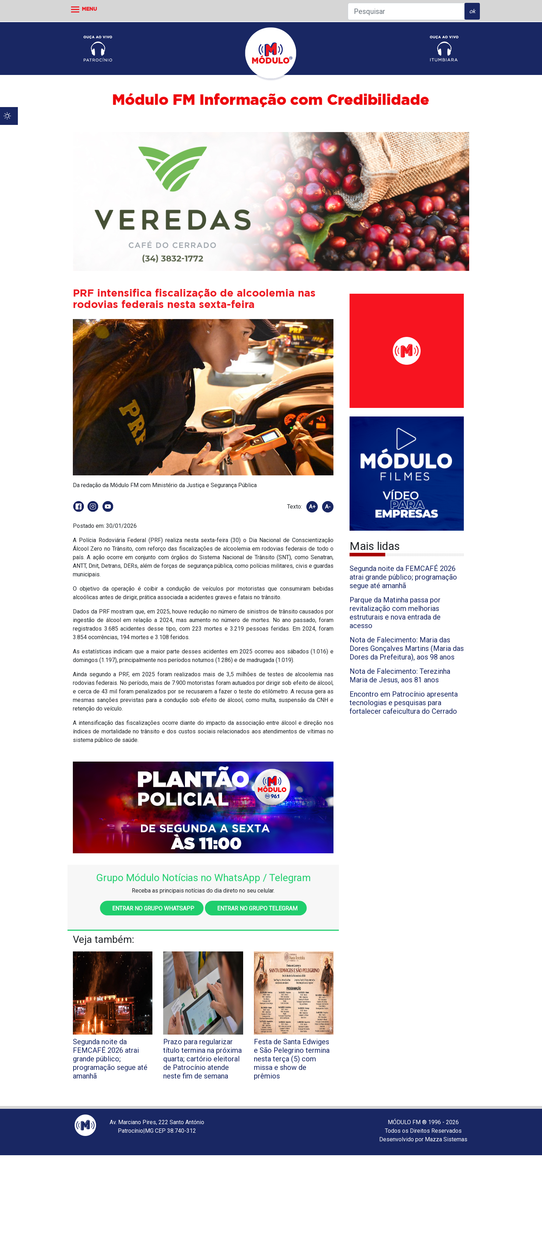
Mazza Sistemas (446, 1139)
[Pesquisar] (406, 11)
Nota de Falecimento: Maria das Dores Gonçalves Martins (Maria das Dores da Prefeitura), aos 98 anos (407, 648)
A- (328, 507)
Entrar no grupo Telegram (255, 908)
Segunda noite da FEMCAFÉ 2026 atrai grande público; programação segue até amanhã (403, 577)
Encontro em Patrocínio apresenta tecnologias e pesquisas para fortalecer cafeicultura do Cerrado (404, 703)
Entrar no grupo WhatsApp (151, 908)
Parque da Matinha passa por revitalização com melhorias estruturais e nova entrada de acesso (395, 613)
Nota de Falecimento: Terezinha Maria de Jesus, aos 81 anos (400, 675)
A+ (312, 507)
